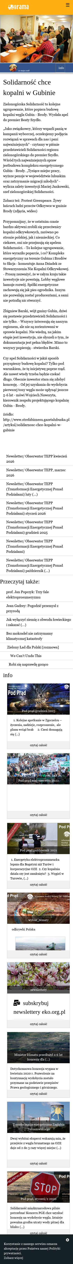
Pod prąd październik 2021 (38, 850)
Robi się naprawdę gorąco (28, 664)
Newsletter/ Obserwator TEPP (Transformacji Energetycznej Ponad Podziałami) (34, 546)
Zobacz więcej (13, 1258)
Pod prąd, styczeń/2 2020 (38, 1199)
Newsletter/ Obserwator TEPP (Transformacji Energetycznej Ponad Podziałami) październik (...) (34, 565)
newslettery (38, 989)
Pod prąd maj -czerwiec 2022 (38, 780)
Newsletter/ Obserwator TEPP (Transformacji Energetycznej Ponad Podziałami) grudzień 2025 (34, 527)
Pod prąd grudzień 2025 (38, 711)
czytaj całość (38, 745)
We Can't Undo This (25, 656)
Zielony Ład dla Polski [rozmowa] (33, 647)
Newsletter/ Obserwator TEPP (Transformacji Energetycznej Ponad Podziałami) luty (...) (34, 489)
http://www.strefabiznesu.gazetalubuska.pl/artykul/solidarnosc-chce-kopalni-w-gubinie (36, 425)
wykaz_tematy (38, 920)
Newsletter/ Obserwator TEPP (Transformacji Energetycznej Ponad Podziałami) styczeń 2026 (34, 508)
